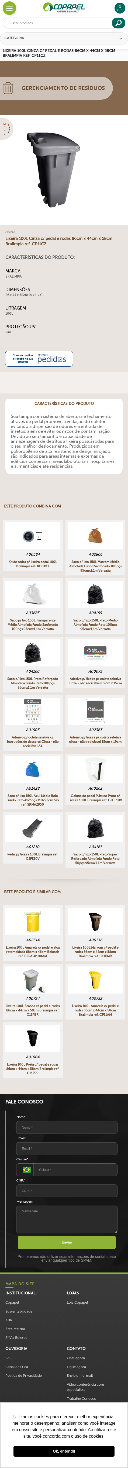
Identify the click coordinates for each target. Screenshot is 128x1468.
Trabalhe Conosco (81, 1399)
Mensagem (24, 1201)
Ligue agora (76, 1367)
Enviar (66, 1242)
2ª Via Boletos (16, 1338)
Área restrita (15, 1329)
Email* (21, 1138)
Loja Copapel (77, 1302)
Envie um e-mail (80, 1375)
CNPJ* (20, 1180)
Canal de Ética (16, 1367)
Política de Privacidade (23, 1375)
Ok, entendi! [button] (64, 1451)
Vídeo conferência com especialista (85, 1387)
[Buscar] (118, 23)
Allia (8, 1320)
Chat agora (76, 1358)
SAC (8, 1358)
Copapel (12, 1302)
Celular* (22, 1159)
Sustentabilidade (18, 1311)
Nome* (21, 1117)
